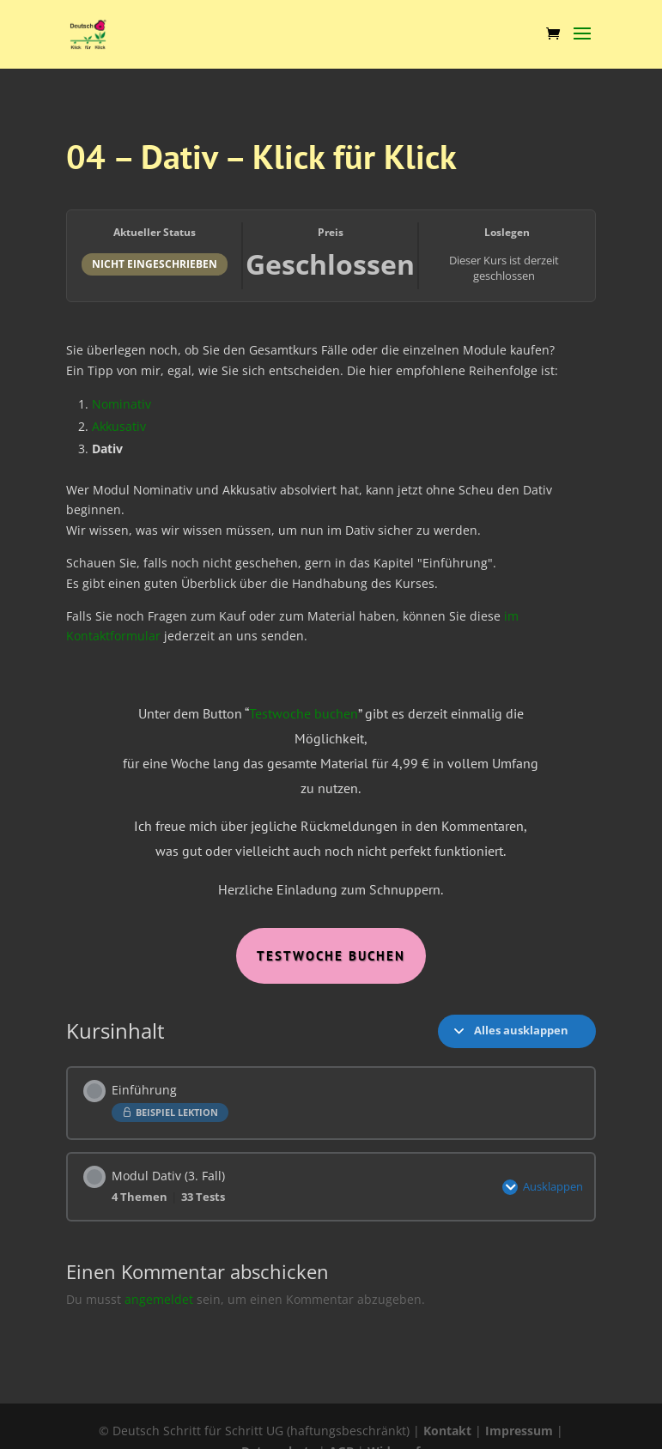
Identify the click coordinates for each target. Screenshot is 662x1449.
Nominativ (121, 404)
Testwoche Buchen (331, 956)
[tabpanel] (331, 652)
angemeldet (159, 1299)
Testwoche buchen (303, 713)
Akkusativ (119, 426)
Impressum (519, 1430)
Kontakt (447, 1430)
